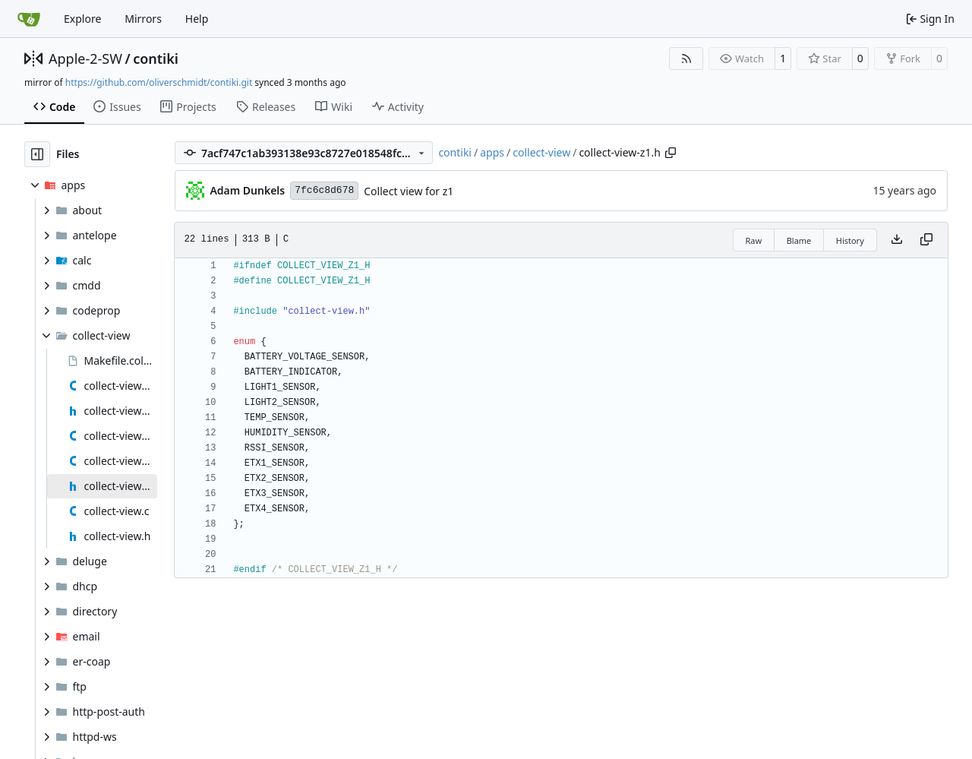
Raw (754, 240)
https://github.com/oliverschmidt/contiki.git (158, 82)
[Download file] (897, 240)
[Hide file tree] (37, 154)
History (850, 240)
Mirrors (143, 18)
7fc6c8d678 (324, 190)
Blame (799, 240)
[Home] (29, 19)
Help (197, 18)
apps (492, 152)
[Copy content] (926, 240)
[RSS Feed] (686, 58)
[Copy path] (670, 152)
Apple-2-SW (85, 58)
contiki (155, 58)
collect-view (541, 152)
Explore (82, 18)
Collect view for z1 (408, 191)
